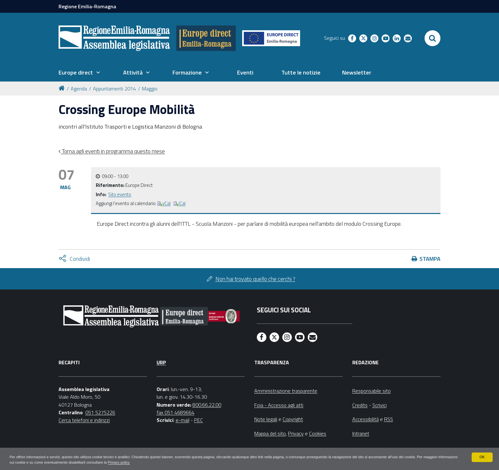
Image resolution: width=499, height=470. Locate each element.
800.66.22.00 (207, 405)
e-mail (182, 420)
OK (482, 456)
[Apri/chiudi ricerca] (432, 38)
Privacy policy (163, 462)
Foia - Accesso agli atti (278, 405)
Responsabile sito (371, 391)
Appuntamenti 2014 (114, 88)
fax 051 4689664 (175, 412)
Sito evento (119, 194)
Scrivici (379, 405)
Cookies (317, 433)
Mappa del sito (270, 433)
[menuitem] (79, 72)
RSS (388, 419)
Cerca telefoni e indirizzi (84, 420)
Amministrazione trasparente (285, 391)
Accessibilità (365, 419)
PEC (198, 420)
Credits (360, 405)
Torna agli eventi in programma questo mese (113, 151)
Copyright (293, 419)
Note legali (265, 419)
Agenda (79, 88)
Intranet (360, 433)
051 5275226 (100, 412)
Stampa (429, 258)
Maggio (150, 88)
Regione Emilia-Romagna (87, 6)
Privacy (296, 433)
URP (161, 362)
